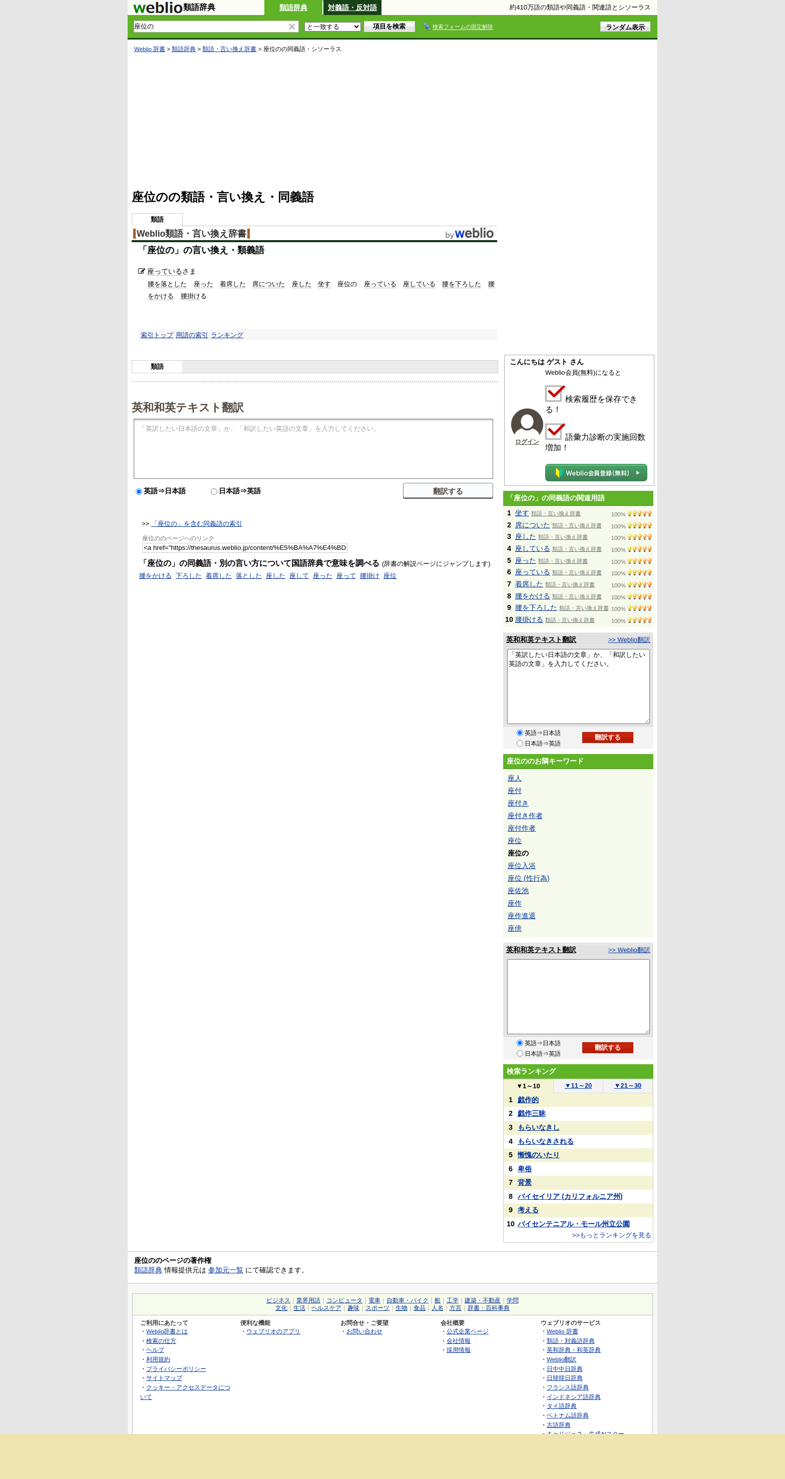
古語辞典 (559, 1424)
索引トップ (157, 335)
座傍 (515, 928)
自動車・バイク (407, 1300)
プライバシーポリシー (176, 1368)
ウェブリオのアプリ (273, 1331)
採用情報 (459, 1349)
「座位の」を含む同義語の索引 (196, 523)
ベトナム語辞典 (568, 1415)
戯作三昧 (532, 1113)
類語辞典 (293, 8)
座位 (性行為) (528, 878)
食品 (420, 1308)
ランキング (227, 335)
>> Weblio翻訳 (629, 639)
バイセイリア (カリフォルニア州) (570, 1196)
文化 (281, 1308)
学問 (513, 1300)
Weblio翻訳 (561, 1359)
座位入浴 (522, 866)
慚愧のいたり (539, 1155)
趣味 (353, 1308)
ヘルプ (155, 1349)
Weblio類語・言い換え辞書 (191, 234)
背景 (525, 1182)
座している (419, 284)
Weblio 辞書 (149, 49)
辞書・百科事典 (489, 1308)
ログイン (527, 441)
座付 (515, 791)
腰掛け (190, 296)
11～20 (578, 1085)
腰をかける (155, 575)
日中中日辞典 (565, 1368)
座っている (164, 271)
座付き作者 (525, 816)
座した (301, 284)
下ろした (189, 575)
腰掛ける (529, 619)
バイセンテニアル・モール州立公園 (574, 1224)
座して (299, 575)
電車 (374, 1300)
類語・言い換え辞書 (229, 49)
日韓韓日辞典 (565, 1377)
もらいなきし (539, 1127)
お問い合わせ (364, 1331)
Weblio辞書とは (167, 1331)
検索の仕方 (161, 1340)
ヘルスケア (326, 1308)
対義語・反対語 (352, 8)
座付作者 (522, 828)
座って (346, 575)
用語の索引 (192, 335)
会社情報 (459, 1340)
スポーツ (377, 1308)
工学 (453, 1300)
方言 (456, 1308)
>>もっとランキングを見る (611, 1235)
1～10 (528, 1086)
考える (528, 1210)
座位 (390, 575)
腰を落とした (167, 284)
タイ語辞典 (562, 1405)
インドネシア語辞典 (574, 1396)
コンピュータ (344, 1300)
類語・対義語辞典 (571, 1340)
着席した (233, 284)
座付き (518, 803)
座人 (515, 778)
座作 (515, 903)
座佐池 (518, 891)
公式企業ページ (468, 1331)
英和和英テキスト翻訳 (188, 406)
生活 (299, 1308)
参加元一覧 (225, 1270)
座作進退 (522, 916)
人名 (438, 1308)
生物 (402, 1308)
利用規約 (158, 1359)
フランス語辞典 (568, 1387)
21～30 (628, 1085)
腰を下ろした (461, 284)
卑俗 (525, 1169)
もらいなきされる (546, 1141)
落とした (249, 575)
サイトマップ (164, 1377)
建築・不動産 (483, 1300)
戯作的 (528, 1100)
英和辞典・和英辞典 (574, 1349)
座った (203, 284)
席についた (268, 284)
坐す (324, 284)
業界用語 (308, 1300)
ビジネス (278, 1300)
